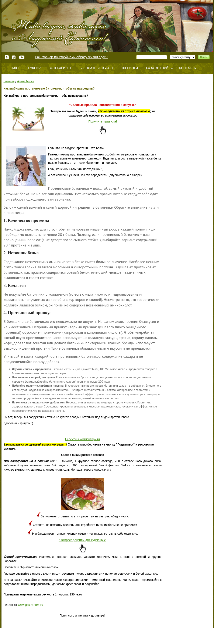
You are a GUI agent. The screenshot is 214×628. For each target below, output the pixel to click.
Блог (16, 68)
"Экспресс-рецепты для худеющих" (82, 540)
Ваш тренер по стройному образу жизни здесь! (71, 57)
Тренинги (129, 68)
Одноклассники (14, 57)
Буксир (34, 68)
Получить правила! (102, 121)
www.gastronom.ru (30, 605)
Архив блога (25, 81)
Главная (9, 81)
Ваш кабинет (60, 68)
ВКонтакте (7, 57)
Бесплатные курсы (96, 68)
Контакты (188, 68)
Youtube (21, 57)
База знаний (157, 68)
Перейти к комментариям (82, 439)
